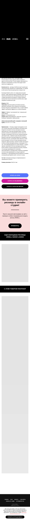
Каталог (16, 499)
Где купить (23, 499)
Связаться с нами (10, 501)
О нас (11, 499)
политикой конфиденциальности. (18, 513)
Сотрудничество (20, 501)
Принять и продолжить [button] (15, 517)
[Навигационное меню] (27, 39)
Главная (6, 499)
